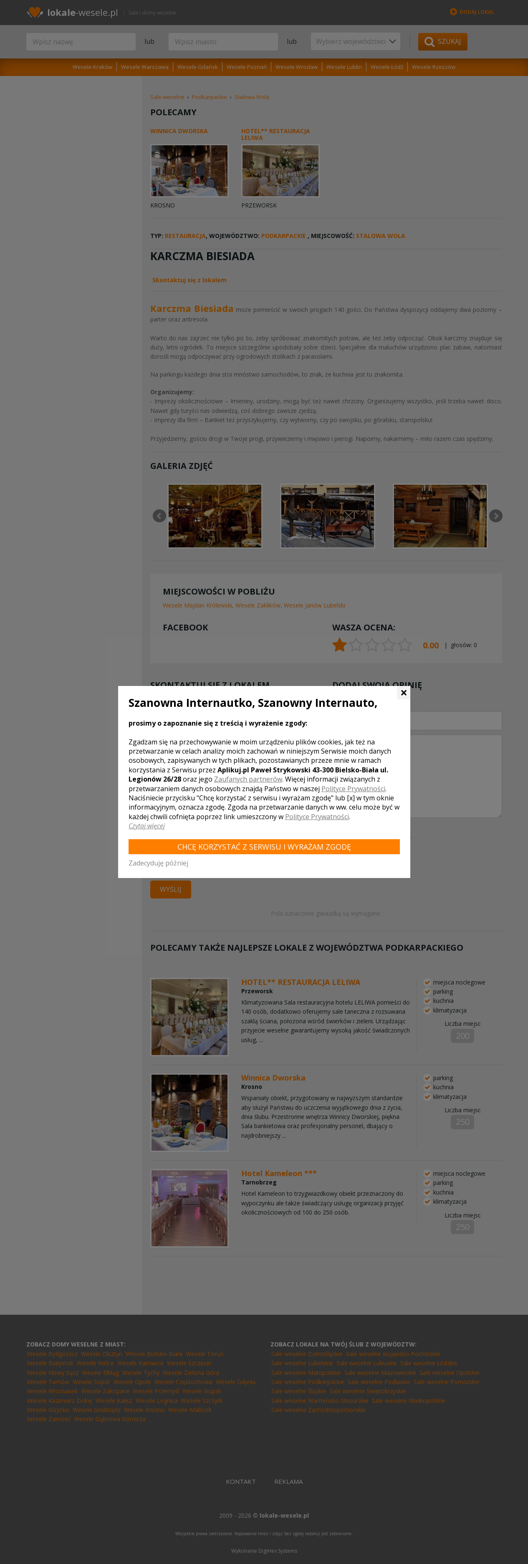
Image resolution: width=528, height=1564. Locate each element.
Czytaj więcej (147, 825)
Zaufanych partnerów (248, 779)
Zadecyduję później (158, 863)
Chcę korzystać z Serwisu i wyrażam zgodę (264, 847)
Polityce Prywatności (353, 788)
